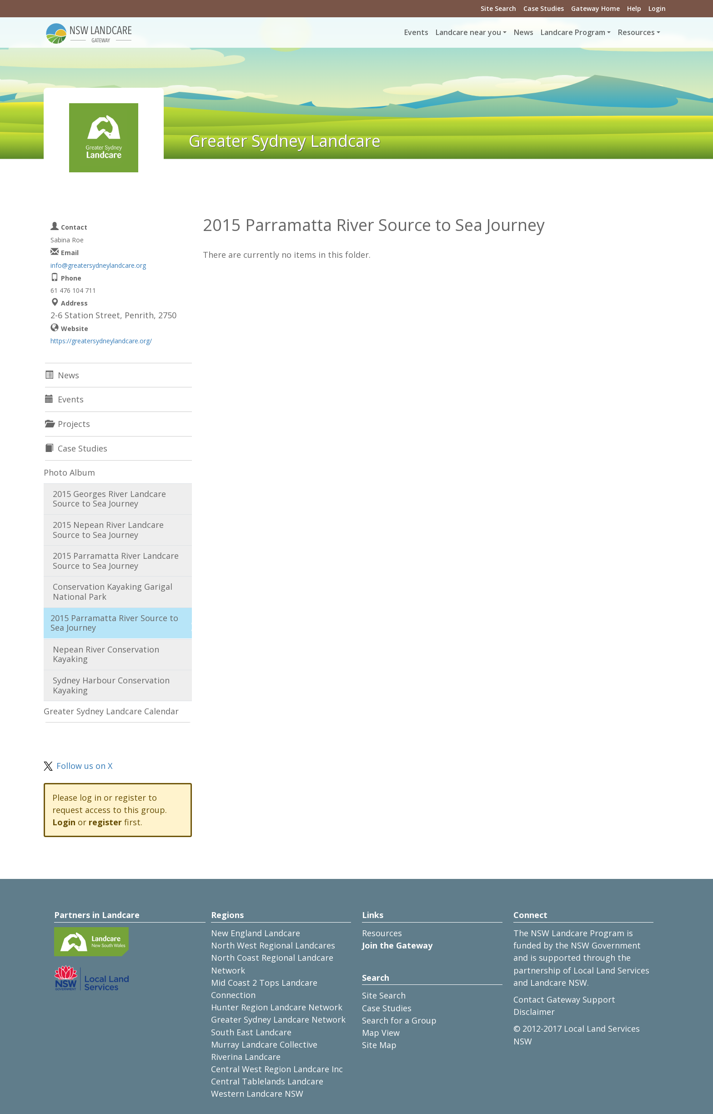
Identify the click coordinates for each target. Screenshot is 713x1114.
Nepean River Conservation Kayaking (106, 654)
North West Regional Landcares (273, 945)
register (105, 822)
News (523, 32)
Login (657, 8)
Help (634, 8)
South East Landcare (251, 1032)
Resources (382, 933)
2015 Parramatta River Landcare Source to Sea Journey (116, 560)
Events (416, 32)
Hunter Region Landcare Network (276, 1007)
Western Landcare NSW (257, 1093)
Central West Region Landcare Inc (277, 1069)
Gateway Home (595, 8)
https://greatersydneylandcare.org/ (101, 340)
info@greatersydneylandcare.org (98, 265)
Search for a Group (399, 1020)
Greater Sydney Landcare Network (278, 1019)
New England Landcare (255, 933)
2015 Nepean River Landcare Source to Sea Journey (108, 529)
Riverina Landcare (246, 1056)
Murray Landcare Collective (264, 1044)
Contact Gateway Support (564, 999)
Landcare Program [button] (573, 32)
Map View (381, 1032)
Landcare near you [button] (468, 32)
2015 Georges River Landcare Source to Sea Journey (109, 498)
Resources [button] (636, 32)
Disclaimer (534, 1011)
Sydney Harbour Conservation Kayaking (111, 685)
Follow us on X (84, 765)
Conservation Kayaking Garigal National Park (112, 591)
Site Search (498, 8)
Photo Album (69, 472)
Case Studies (543, 8)
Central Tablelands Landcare (267, 1081)
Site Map (379, 1044)
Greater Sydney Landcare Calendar (111, 711)
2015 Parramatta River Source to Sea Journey (114, 622)
